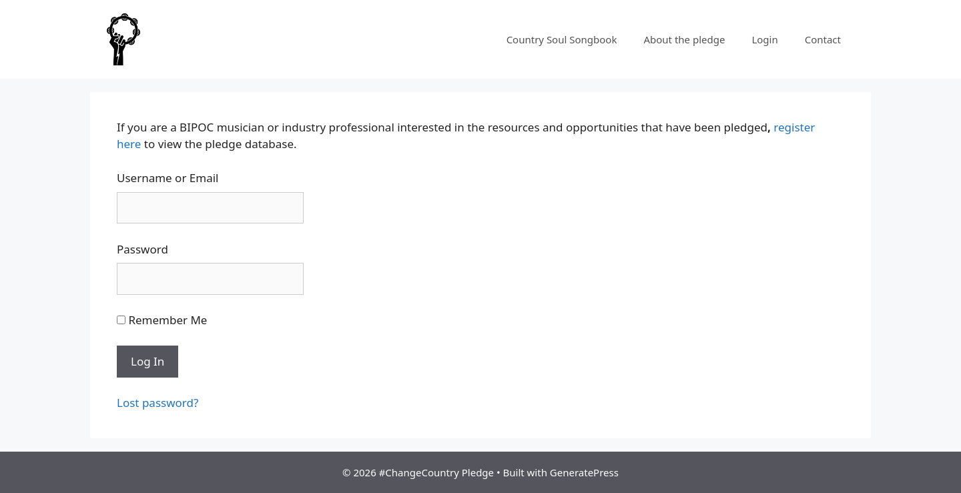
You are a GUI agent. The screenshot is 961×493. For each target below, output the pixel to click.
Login (764, 39)
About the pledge (684, 39)
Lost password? (157, 402)
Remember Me (162, 320)
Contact (823, 39)
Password (142, 249)
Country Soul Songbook (562, 39)
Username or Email (168, 177)
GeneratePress (584, 472)
